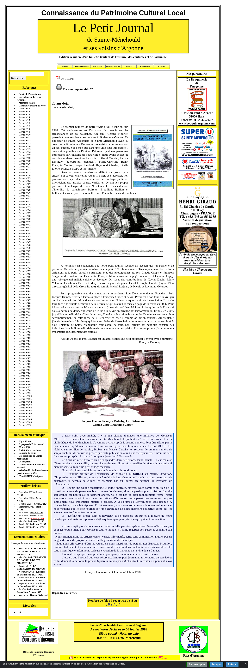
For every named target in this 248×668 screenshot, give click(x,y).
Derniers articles (113, 66)
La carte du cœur (27, 453)
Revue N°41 (24, 224)
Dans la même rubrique (29, 434)
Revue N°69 (24, 306)
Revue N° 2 (24, 111)
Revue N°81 (24, 341)
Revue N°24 (24, 175)
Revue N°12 (24, 140)
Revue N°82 (24, 343)
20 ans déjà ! (25, 447)
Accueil (65, 66)
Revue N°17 (24, 155)
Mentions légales (27, 102)
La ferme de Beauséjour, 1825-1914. (31, 573)
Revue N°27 (24, 184)
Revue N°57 (24, 271)
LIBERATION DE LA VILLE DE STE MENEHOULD (31, 551)
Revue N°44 (24, 233)
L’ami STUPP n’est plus (31, 476)
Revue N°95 (24, 381)
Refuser (232, 664)
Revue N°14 (24, 146)
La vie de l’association (30, 94)
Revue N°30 (24, 192)
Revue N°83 (24, 346)
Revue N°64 (24, 291)
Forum (128, 66)
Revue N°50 (24, 251)
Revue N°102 (25, 401)
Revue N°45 (24, 236)
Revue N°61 (24, 282)
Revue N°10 (24, 134)
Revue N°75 (24, 323)
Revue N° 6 (24, 123)
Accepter (216, 664)
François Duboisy (66, 107)
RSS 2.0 (76, 657)
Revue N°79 (24, 335)
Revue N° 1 (24, 108)
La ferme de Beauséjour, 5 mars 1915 (29, 590)
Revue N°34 (24, 204)
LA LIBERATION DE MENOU (31, 567)
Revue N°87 (24, 358)
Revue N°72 (24, 314)
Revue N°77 (24, 329)
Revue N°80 (24, 338)
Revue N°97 (24, 387)
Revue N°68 (24, 303)
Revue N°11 (24, 137)
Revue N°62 (24, 285)
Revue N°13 (24, 143)
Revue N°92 (24, 372)
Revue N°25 (24, 178)
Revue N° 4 (24, 117)
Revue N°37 (24, 213)
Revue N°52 (24, 256)
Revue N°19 (24, 160)
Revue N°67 (24, 300)
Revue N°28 (24, 187)
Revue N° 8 (24, 129)
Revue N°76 (24, 326)
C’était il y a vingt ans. (30, 450)
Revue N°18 (24, 158)
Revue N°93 (24, 375)
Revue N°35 (24, 207)
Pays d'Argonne (193, 655)
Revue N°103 (25, 404)
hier (21, 612)
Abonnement (145, 66)
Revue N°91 (24, 370)
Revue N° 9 (24, 131)
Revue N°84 (24, 349)
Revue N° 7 (24, 126)
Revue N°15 (24, 149)
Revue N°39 (24, 219)
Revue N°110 (25, 425)
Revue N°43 (24, 230)
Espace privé (103, 657)
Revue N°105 (25, 410)
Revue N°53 (24, 259)
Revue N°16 (24, 152)
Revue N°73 (24, 317)
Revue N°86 (24, 355)
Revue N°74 (24, 320)
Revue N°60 (24, 280)
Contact (161, 66)
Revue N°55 (24, 265)
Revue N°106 (25, 413)
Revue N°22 (24, 169)
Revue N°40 (24, 221)
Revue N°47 (24, 242)
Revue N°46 (24, 239)
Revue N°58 (24, 274)
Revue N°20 (24, 163)
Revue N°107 (25, 416)
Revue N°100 (25, 396)
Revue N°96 (24, 384)
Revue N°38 (24, 216)
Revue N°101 (25, 399)
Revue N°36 (24, 210)
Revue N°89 (24, 364)
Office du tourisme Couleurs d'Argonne (38, 653)
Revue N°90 (24, 367)
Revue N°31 (24, 195)
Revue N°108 (25, 419)
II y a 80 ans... (26, 441)
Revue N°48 (24, 245)
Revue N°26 (24, 181)
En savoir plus (197, 664)
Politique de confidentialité (143, 657)
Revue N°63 (24, 288)
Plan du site (89, 657)
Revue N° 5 (24, 120)
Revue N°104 (25, 407)
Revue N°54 (24, 262)
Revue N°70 (24, 309)
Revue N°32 (24, 198)
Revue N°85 (24, 352)
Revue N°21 (24, 166)
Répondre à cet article (65, 592)
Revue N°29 (24, 190)
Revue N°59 (24, 277)
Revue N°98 (24, 390)
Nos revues (97, 66)
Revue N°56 (24, 268)
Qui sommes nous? (81, 66)
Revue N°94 (24, 378)
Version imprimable (72, 89)
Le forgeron (25, 461)
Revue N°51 (24, 253)
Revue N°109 (25, 422)
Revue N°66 (24, 297)
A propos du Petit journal (31, 444)
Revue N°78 (24, 332)
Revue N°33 (24, 201)
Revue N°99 (24, 393)
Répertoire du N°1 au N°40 (32, 105)
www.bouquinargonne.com (196, 123)
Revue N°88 (24, 361)
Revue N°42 (24, 227)
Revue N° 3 (24, 114)
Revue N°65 (24, 294)
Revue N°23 (24, 172)
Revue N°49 (24, 248)
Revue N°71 (24, 311)
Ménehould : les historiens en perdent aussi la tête (32, 472)
